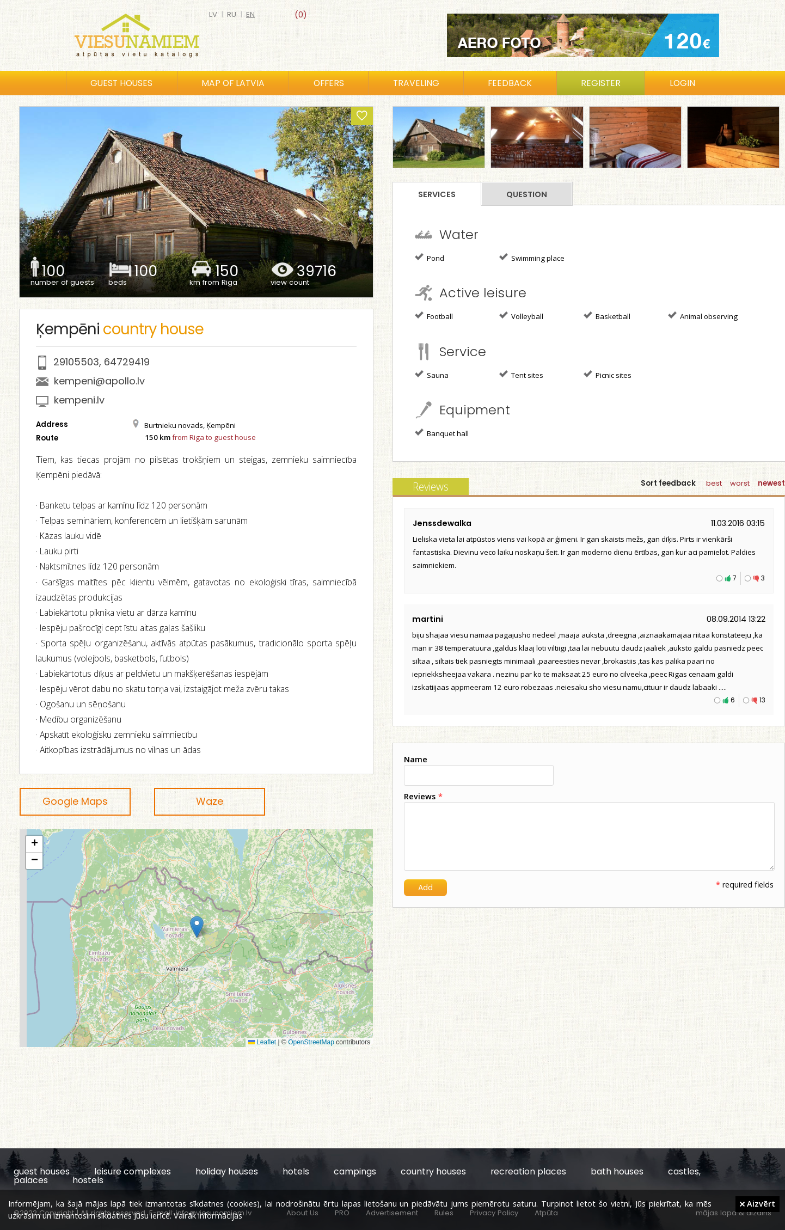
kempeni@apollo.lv (99, 381)
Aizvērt (757, 1203)
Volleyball (521, 315)
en (250, 14)
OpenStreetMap (311, 1042)
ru (231, 14)
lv (213, 14)
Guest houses (121, 83)
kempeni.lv (79, 400)
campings (355, 1171)
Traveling (416, 83)
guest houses (42, 1171)
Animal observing (703, 315)
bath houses (617, 1171)
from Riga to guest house (214, 437)
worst (740, 483)
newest (771, 483)
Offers (329, 83)
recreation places (528, 1171)
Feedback (510, 83)
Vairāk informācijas (208, 1215)
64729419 (127, 362)
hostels (87, 1180)
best (714, 483)
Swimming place (532, 257)
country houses (433, 1171)
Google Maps (75, 801)
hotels (296, 1171)
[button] (197, 927)
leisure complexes (132, 1171)
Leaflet (262, 1042)
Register (601, 83)
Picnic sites (607, 374)
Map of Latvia (233, 83)
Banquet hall (442, 432)
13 (762, 700)
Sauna (432, 374)
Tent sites (521, 374)
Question (526, 194)
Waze (209, 801)
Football (434, 315)
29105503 (76, 362)
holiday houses (226, 1171)
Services (437, 194)
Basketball (607, 315)
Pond (429, 257)
